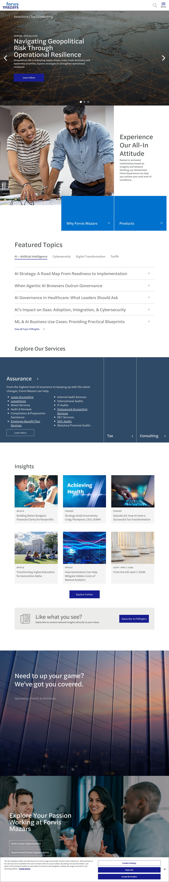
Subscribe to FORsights (134, 618)
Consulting (153, 435)
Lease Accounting (22, 397)
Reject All (129, 870)
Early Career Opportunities (26, 843)
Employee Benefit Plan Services (25, 423)
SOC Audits (64, 421)
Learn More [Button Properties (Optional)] (20, 432)
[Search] (155, 5)
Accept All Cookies (129, 876)
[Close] (165, 869)
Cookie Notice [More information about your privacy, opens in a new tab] (24, 868)
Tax (120, 435)
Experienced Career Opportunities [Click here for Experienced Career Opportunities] (30, 852)
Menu (163, 5)
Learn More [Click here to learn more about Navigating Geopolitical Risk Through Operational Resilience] (29, 77)
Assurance (22, 378)
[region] (84, 869)
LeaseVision (18, 401)
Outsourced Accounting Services (72, 411)
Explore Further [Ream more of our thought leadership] (84, 594)
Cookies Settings (129, 863)
